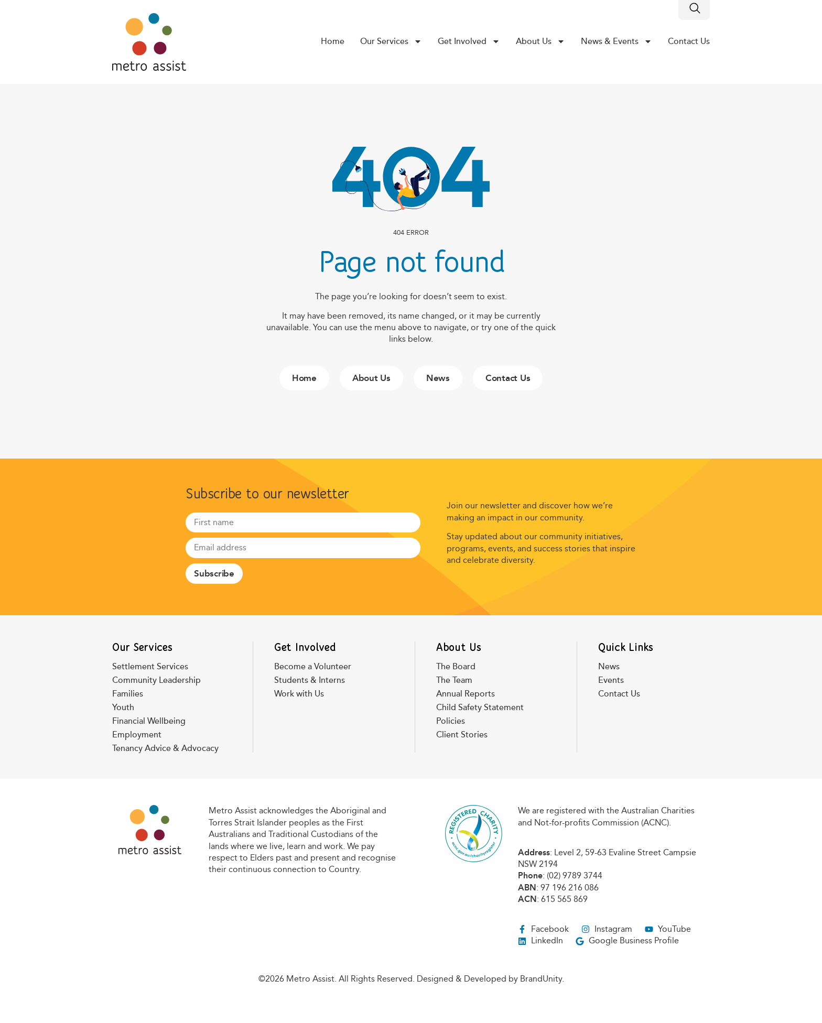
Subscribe (214, 573)
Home (332, 41)
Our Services (391, 41)
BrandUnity (541, 979)
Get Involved (469, 41)
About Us (540, 41)
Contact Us (689, 41)
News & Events (616, 41)
